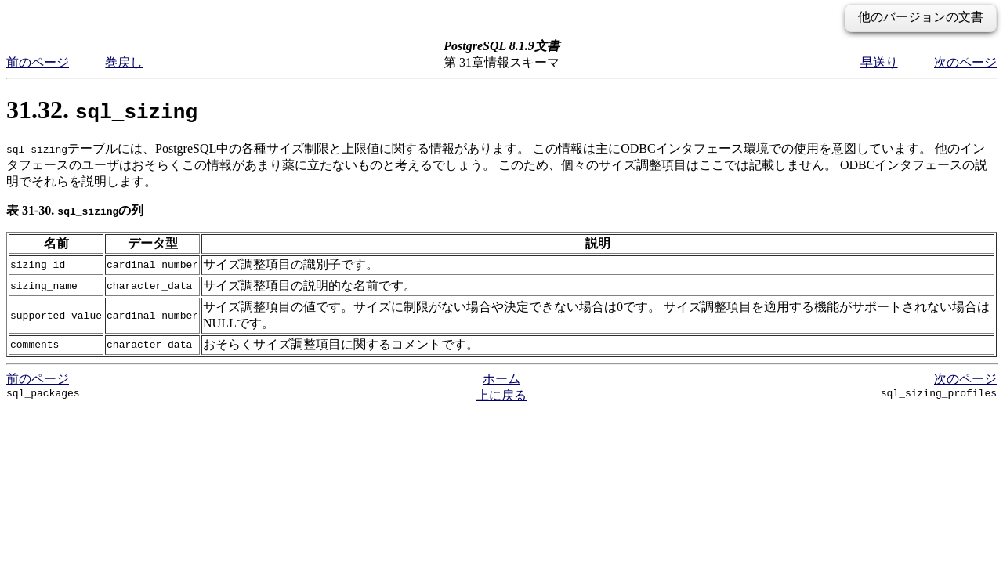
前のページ (37, 62)
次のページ (965, 62)
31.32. (101, 110)
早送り (879, 62)
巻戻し (124, 62)
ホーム (501, 378)
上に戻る (501, 395)
